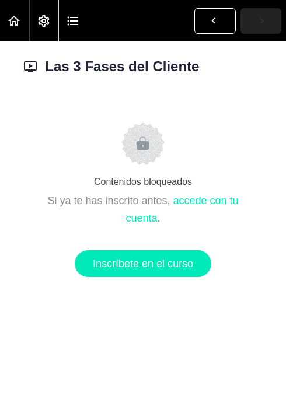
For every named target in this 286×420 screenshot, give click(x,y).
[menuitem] (43, 20)
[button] (14, 20)
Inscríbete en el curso (143, 264)
